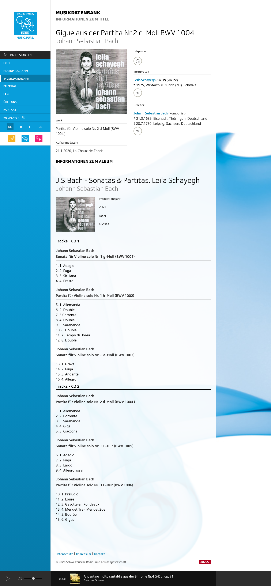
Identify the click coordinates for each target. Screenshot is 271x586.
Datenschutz (64, 553)
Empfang (9, 86)
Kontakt (9, 109)
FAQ (6, 94)
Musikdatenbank (16, 78)
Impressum (83, 553)
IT (30, 126)
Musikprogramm (15, 70)
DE (10, 126)
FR (20, 126)
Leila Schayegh (144, 80)
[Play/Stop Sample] (138, 61)
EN (40, 126)
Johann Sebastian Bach (150, 113)
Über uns (10, 101)
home (7, 63)
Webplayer (14, 117)
